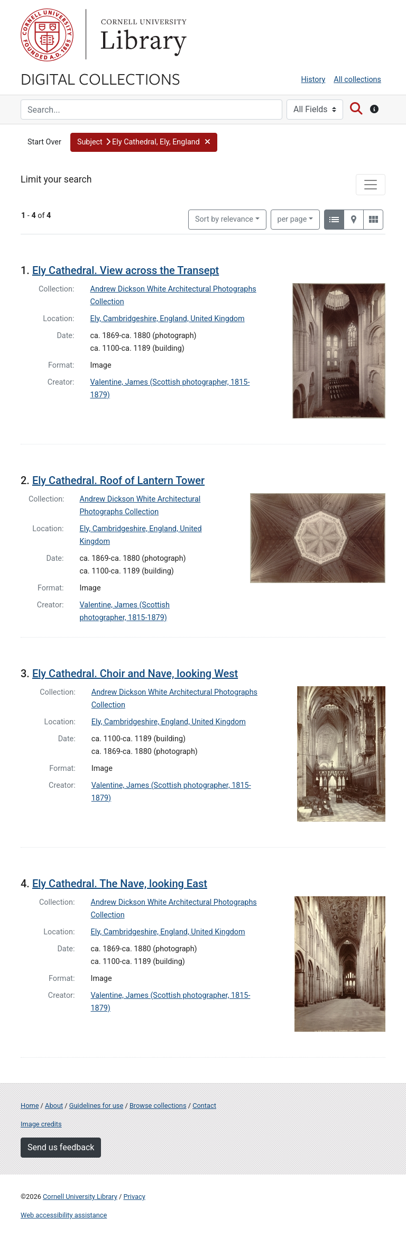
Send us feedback (60, 1147)
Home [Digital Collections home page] (30, 1105)
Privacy (134, 1196)
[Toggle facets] (370, 184)
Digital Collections (100, 78)
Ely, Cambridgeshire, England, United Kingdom (167, 318)
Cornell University (47, 34)
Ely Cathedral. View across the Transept (125, 270)
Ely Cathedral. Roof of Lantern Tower (118, 480)
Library (142, 34)
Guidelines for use (96, 1105)
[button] (143, 142)
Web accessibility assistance (64, 1215)
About (54, 1105)
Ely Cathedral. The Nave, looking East (119, 883)
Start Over (44, 142)
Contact (204, 1105)
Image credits (41, 1124)
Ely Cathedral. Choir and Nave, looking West (135, 673)
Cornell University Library (80, 1196)
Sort (224, 219)
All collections (357, 79)
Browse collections (158, 1105)
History (313, 79)
